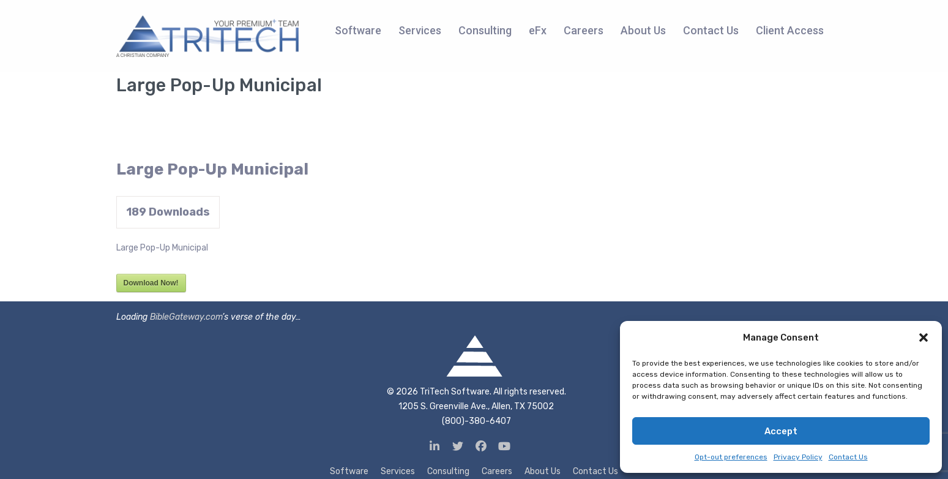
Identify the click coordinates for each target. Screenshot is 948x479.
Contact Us (848, 457)
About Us (542, 471)
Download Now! (151, 283)
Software (349, 471)
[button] (923, 337)
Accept (780, 431)
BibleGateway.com (186, 317)
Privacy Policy (798, 457)
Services (398, 471)
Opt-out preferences (731, 457)
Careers (497, 471)
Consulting (448, 471)
